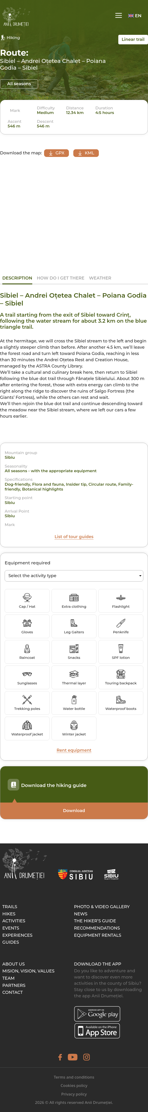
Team (8, 978)
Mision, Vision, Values (28, 971)
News (80, 914)
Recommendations (97, 928)
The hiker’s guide (95, 921)
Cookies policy (74, 1085)
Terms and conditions (74, 1077)
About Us (13, 964)
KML (87, 153)
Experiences (17, 935)
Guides (10, 942)
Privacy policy (74, 1094)
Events (10, 928)
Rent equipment (74, 750)
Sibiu (10, 457)
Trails (9, 907)
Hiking (10, 37)
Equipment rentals (97, 935)
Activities (13, 921)
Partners (14, 985)
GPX (57, 153)
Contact (12, 992)
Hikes (8, 914)
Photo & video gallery (102, 907)
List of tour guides (74, 536)
